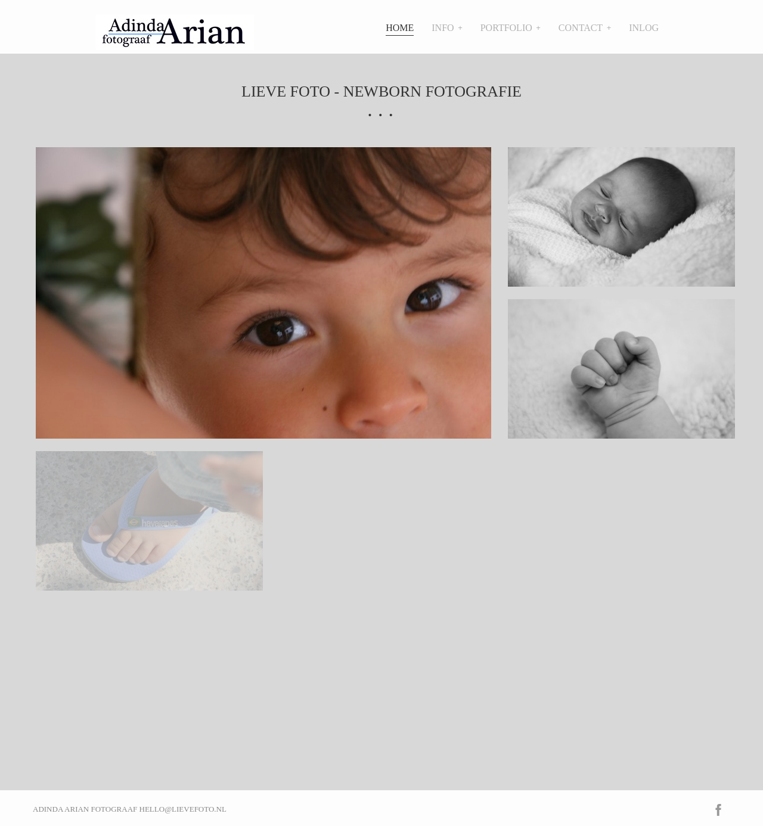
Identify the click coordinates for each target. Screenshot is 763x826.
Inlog (644, 28)
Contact (581, 28)
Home (400, 28)
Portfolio (506, 28)
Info (443, 28)
